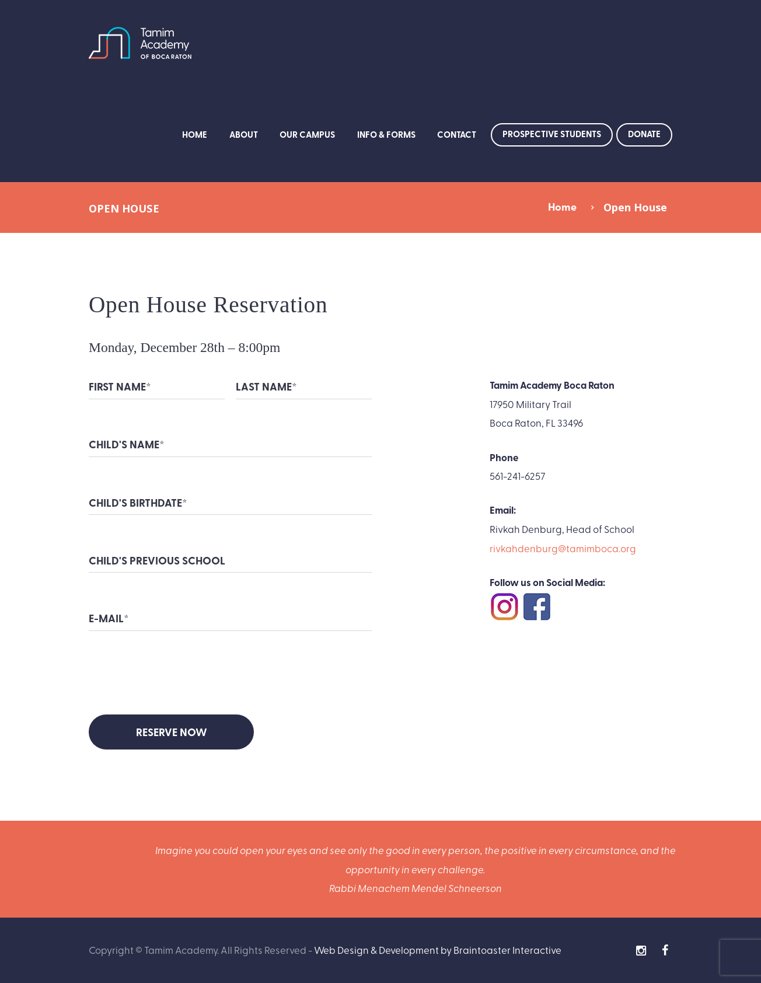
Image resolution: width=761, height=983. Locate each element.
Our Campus (307, 134)
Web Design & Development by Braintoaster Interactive (437, 949)
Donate (644, 133)
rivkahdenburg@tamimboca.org (563, 548)
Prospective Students (551, 133)
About (243, 134)
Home (194, 134)
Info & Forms (386, 134)
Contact (456, 134)
